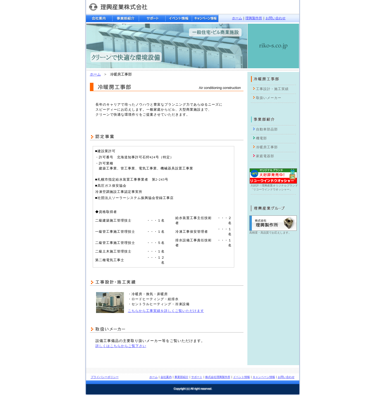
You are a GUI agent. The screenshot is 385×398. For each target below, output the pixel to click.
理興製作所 (253, 18)
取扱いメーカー (268, 98)
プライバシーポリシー (105, 376)
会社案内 (166, 376)
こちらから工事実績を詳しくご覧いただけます (166, 311)
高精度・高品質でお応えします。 (270, 232)
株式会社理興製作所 (217, 376)
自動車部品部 (267, 129)
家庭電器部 (265, 156)
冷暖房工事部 (267, 147)
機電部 (261, 138)
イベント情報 (241, 376)
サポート (196, 376)
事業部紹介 (181, 376)
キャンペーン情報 (264, 376)
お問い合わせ (276, 18)
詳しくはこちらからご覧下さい (120, 346)
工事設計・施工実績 (272, 89)
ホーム (237, 18)
